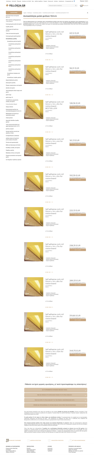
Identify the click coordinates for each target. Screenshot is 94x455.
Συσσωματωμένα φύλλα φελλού (13, 36)
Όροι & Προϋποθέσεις (11, 451)
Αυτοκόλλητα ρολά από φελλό (14, 41)
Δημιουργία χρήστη (31, 449)
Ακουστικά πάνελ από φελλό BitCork (12, 16)
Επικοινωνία (50, 1)
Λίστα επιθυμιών (30, 451)
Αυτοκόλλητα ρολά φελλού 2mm (14, 44)
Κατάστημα (8, 1)
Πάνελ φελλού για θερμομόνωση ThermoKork (13, 20)
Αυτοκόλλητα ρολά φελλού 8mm (14, 65)
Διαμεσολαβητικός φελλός (12, 80)
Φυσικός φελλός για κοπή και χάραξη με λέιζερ (12, 132)
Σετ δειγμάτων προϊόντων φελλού (13, 159)
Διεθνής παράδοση (39, 1)
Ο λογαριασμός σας (69, 1)
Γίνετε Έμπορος (72, 452)
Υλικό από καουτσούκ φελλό (12, 33)
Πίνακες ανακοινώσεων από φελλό (14, 85)
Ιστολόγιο (56, 1)
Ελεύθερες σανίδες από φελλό (13, 147)
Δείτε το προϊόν (78, 37)
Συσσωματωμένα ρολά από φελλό (14, 24)
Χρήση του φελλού (73, 449)
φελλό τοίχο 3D (9, 97)
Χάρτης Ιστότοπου (10, 452)
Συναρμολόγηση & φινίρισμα (12, 135)
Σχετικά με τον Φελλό (26, 1)
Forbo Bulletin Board (11, 104)
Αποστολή (14, 1)
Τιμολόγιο (50, 451)
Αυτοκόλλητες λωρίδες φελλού (14, 77)
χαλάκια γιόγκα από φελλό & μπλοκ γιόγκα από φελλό (12, 139)
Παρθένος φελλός (10, 150)
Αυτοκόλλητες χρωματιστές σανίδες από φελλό (12, 100)
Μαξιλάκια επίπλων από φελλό (13, 152)
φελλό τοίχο (8, 94)
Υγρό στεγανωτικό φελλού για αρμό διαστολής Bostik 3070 (13, 125)
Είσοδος (29, 448)
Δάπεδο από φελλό (10, 88)
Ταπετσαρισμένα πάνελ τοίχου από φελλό (14, 91)
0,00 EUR (84, 5)
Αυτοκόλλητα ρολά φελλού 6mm (14, 61)
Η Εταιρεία (8, 449)
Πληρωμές (19, 1)
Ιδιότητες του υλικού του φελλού (76, 451)
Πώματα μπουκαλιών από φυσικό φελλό (13, 156)
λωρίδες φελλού (9, 26)
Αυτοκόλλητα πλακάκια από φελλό (13, 74)
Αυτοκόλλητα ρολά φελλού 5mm (14, 57)
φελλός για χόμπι (10, 128)
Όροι (33, 1)
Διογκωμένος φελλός (10, 82)
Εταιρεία (45, 1)
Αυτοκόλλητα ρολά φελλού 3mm (14, 49)
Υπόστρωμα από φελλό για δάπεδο (12, 30)
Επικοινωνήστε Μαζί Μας (11, 448)
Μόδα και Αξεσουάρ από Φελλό (13, 145)
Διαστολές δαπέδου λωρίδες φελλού (12, 121)
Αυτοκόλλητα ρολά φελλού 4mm (14, 53)
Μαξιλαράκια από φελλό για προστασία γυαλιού (12, 114)
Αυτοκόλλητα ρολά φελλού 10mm (14, 69)
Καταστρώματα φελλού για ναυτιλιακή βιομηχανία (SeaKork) (13, 110)
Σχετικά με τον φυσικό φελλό (75, 448)
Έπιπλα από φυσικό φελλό (12, 142)
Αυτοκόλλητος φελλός (11, 38)
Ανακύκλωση (61, 1)
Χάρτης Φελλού (9, 106)
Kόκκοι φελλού (9, 117)
